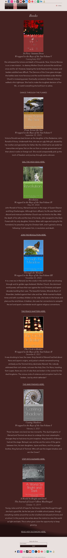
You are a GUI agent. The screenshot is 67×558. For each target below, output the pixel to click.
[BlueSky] (26, 1)
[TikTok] (18, 1)
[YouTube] (20, 1)
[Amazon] (6, 1)
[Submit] (33, 546)
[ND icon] (38, 1)
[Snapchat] (35, 1)
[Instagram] (12, 1)
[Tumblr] (23, 1)
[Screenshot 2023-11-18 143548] (15, 1)
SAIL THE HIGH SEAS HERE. (33, 162)
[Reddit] (29, 1)
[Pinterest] (32, 1)
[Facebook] (9, 1)
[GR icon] (44, 1)
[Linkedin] (41, 1)
